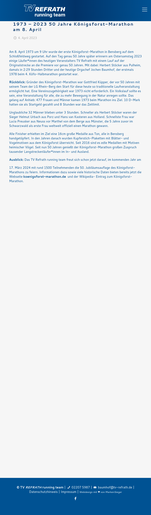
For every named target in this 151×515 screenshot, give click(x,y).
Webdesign (86, 492)
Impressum (68, 492)
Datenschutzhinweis (43, 492)
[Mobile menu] (145, 9)
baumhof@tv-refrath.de (115, 487)
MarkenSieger (114, 492)
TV (30, 487)
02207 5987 (81, 487)
